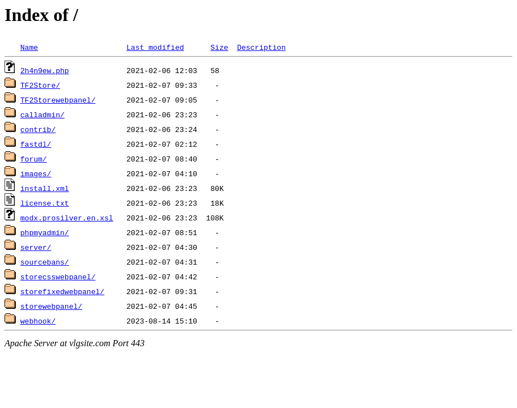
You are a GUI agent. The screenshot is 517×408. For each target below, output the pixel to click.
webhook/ (38, 321)
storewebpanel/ (51, 306)
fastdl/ (36, 144)
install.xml (44, 188)
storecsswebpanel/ (58, 276)
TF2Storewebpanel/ (58, 100)
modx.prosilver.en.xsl (66, 217)
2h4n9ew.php (44, 70)
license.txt (44, 203)
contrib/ (38, 129)
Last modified (155, 47)
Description (261, 47)
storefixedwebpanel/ (62, 291)
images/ (36, 173)
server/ (36, 247)
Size (219, 47)
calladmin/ (42, 114)
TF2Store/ (40, 85)
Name (29, 47)
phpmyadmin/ (44, 232)
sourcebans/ (44, 262)
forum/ (33, 159)
